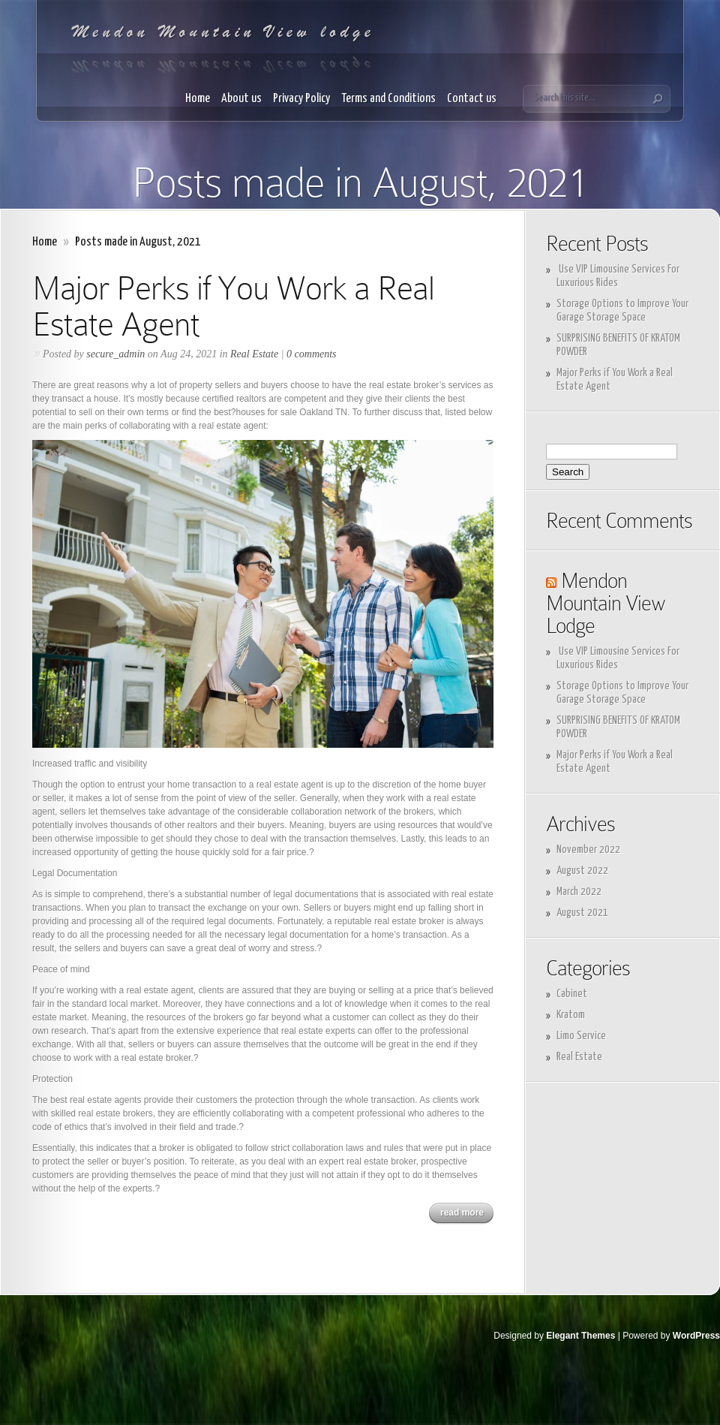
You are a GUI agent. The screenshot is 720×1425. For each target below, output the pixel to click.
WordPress (696, 1335)
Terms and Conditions (388, 98)
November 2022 (588, 849)
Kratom (570, 1014)
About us (241, 98)
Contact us (471, 98)
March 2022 (579, 891)
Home (197, 98)
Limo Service (581, 1035)
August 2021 (582, 912)
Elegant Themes (580, 1335)
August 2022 (582, 870)
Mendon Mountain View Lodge (605, 603)
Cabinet (571, 993)
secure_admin (115, 354)
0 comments (311, 354)
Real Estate (254, 354)
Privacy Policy (301, 98)
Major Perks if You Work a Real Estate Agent (233, 306)
